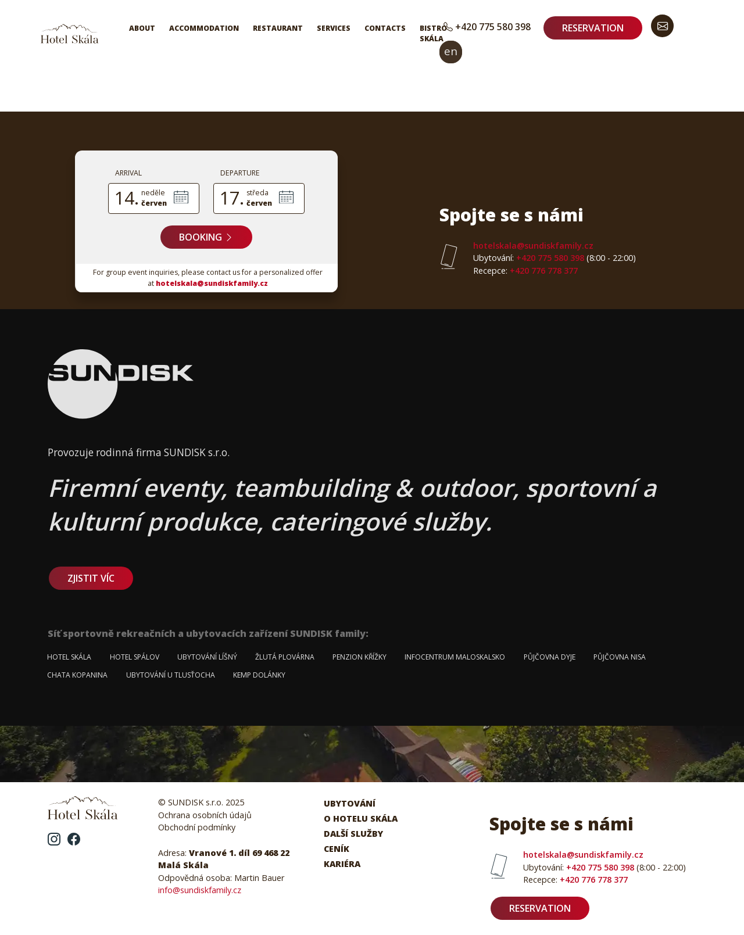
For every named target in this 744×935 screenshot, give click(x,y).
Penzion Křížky (359, 657)
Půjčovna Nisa (619, 657)
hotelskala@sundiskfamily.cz (212, 283)
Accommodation (204, 28)
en (450, 51)
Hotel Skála (69, 657)
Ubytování (349, 803)
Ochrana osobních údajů (205, 815)
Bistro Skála (433, 33)
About (142, 28)
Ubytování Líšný (207, 657)
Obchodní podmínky (196, 827)
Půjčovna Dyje (549, 657)
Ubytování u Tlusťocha (170, 675)
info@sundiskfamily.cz (199, 889)
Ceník (336, 848)
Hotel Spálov (134, 657)
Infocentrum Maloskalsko (455, 657)
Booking (206, 237)
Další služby (353, 833)
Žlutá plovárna (284, 657)
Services (333, 28)
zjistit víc (91, 578)
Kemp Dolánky (259, 675)
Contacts (385, 28)
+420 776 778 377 (525, 270)
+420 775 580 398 (487, 26)
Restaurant (278, 28)
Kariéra (342, 863)
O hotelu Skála (361, 818)
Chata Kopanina (77, 675)
